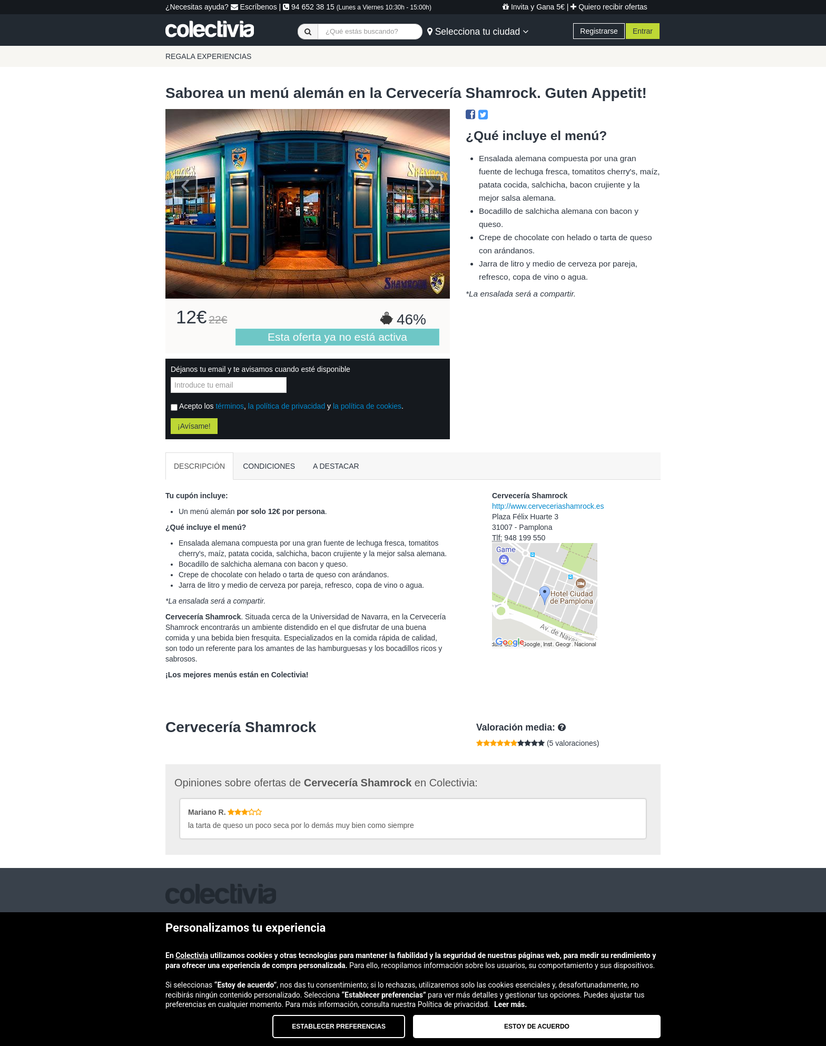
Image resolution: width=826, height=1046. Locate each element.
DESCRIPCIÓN (199, 466)
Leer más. (510, 1004)
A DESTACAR (336, 466)
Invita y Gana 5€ (534, 7)
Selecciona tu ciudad (477, 31)
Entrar (643, 31)
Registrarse (599, 31)
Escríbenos (254, 7)
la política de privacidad (286, 406)
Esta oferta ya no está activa (337, 337)
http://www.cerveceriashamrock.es (548, 506)
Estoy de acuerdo (536, 1026)
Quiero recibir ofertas (609, 7)
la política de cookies (367, 406)
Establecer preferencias (339, 1026)
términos (229, 406)
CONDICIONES (269, 466)
